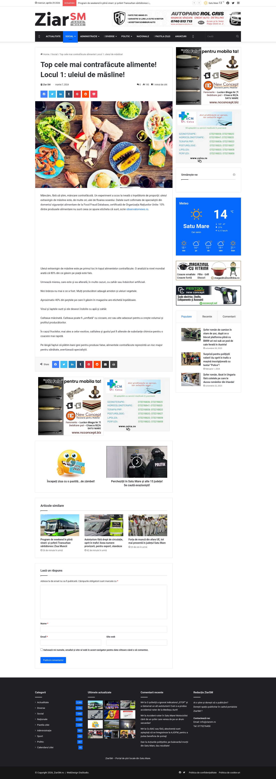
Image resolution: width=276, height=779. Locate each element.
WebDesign (72, 772)
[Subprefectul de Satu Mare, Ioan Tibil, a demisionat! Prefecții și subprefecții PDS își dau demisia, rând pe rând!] (111, 734)
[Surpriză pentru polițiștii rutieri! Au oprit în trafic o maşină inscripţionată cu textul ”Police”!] (191, 358)
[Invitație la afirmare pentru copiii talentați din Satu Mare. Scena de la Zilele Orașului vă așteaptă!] (111, 705)
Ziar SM (47, 84)
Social (69, 36)
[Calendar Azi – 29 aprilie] (127, 714)
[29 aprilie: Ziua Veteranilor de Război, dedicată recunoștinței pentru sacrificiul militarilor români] (111, 714)
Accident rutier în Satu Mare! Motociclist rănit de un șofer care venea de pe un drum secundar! (164, 719)
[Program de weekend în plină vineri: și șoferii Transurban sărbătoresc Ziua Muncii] (59, 525)
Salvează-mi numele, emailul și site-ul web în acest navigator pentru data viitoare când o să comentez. (95, 650)
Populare (186, 316)
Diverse (109, 36)
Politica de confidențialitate (203, 772)
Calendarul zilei (45, 747)
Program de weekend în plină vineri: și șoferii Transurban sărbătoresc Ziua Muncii (56, 543)
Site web (110, 636)
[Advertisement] (103, 240)
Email (44, 636)
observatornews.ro (137, 209)
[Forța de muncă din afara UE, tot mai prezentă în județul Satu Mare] (147, 525)
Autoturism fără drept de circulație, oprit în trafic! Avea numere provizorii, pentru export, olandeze (103, 543)
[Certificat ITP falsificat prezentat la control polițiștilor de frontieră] (95, 714)
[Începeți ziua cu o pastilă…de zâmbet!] (95, 724)
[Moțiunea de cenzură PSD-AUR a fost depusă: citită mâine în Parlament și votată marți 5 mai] (127, 734)
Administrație (88, 36)
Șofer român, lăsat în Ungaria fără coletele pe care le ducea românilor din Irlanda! (219, 378)
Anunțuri (180, 36)
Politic (125, 36)
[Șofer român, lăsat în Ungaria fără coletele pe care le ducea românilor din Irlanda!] (191, 379)
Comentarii (229, 316)
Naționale (143, 36)
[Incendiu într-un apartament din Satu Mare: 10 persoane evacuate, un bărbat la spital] (127, 724)
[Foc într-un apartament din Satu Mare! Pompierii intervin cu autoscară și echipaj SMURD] (95, 734)
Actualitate (53, 36)
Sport (40, 736)
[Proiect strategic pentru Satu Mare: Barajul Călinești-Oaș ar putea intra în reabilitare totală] (111, 724)
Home (44, 54)
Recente (207, 316)
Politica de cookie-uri (229, 772)
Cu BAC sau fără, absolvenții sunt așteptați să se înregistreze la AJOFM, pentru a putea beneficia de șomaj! (164, 732)
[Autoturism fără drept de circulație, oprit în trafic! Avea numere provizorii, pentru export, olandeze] (103, 525)
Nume (44, 623)
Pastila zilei (162, 36)
